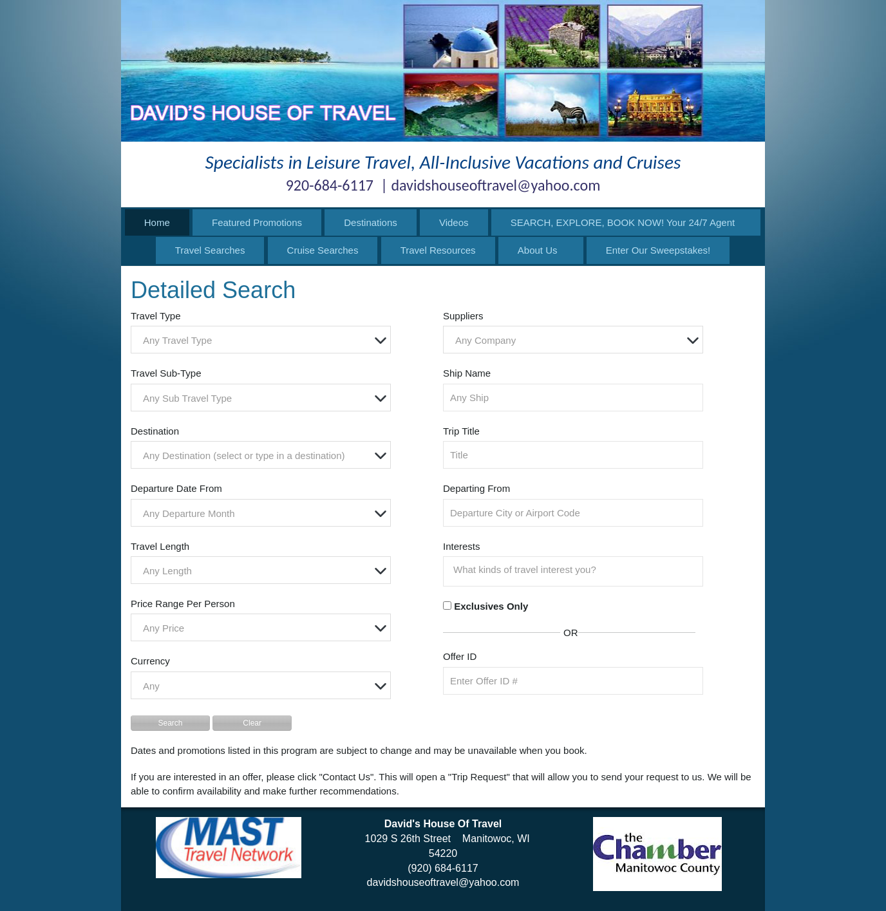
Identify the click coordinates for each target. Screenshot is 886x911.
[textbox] (264, 340)
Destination (155, 431)
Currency (150, 660)
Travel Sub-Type (166, 373)
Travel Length (160, 546)
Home (157, 222)
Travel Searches (210, 250)
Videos (454, 222)
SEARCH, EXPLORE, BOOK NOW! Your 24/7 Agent (623, 222)
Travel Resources (438, 250)
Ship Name (467, 373)
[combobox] (261, 339)
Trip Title (461, 431)
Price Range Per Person (183, 603)
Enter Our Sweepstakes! (658, 250)
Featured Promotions (257, 222)
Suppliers (463, 315)
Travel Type (156, 315)
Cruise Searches (323, 250)
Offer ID (459, 656)
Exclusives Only (491, 606)
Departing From (476, 488)
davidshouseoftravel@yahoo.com (443, 882)
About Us (538, 250)
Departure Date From (176, 488)
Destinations (370, 222)
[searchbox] (576, 569)
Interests (461, 546)
